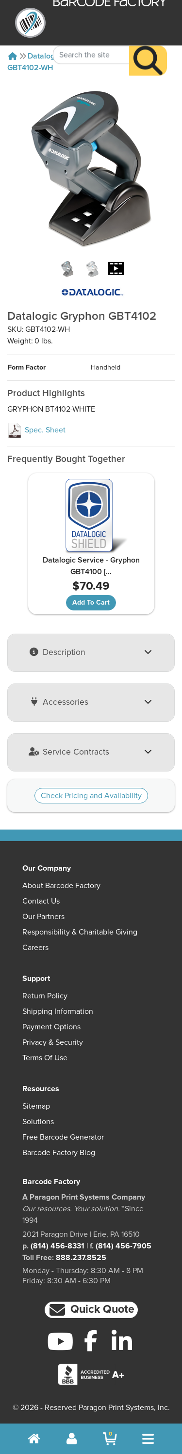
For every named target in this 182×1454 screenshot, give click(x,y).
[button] (91, 1310)
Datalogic (44, 56)
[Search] (148, 46)
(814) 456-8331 (57, 1246)
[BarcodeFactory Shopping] (109, 1438)
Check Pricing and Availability (91, 796)
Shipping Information (57, 1011)
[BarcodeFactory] (30, 23)
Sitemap (36, 1106)
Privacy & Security (52, 1042)
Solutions (38, 1122)
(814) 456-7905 (123, 1246)
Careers (35, 947)
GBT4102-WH (30, 68)
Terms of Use (44, 1058)
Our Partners (43, 916)
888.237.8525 (81, 1257)
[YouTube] (60, 1341)
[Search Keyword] (91, 40)
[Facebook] (91, 1340)
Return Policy (44, 996)
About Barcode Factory (61, 886)
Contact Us (41, 901)
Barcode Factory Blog (58, 1153)
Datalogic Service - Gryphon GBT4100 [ (91, 566)
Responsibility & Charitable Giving (79, 932)
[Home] (12, 56)
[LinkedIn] (121, 1341)
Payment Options (51, 1027)
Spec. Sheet (36, 430)
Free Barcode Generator (63, 1137)
